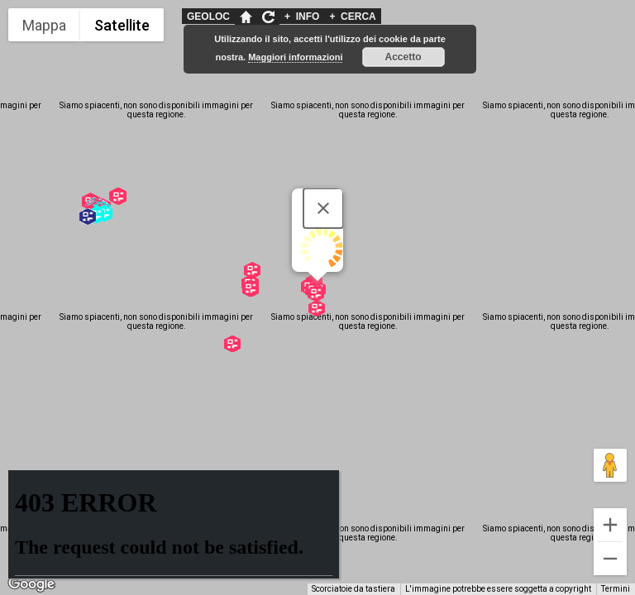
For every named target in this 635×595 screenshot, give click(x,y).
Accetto (403, 57)
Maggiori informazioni (295, 57)
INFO (301, 16)
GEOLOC (208, 16)
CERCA (352, 16)
